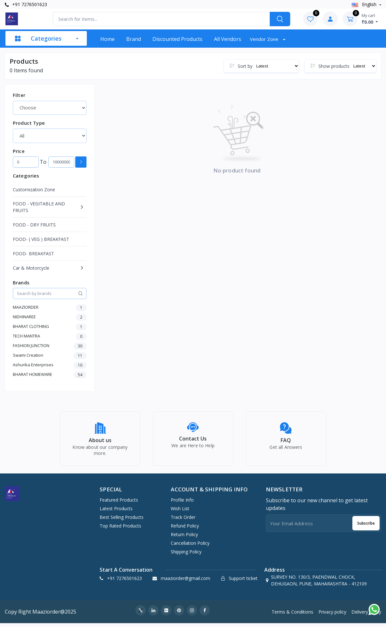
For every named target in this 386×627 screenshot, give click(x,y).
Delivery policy (366, 615)
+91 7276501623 (26, 4)
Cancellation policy (190, 547)
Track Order (183, 521)
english (365, 4)
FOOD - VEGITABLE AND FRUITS (39, 207)
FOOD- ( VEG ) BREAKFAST (41, 239)
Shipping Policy (186, 555)
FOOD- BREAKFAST (33, 253)
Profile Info (182, 503)
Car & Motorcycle (31, 268)
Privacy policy (332, 615)
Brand (133, 39)
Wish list (180, 512)
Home (107, 39)
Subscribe (366, 526)
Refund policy (185, 529)
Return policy (184, 538)
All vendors (227, 39)
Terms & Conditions (292, 615)
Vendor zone (265, 39)
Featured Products (119, 503)
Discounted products (177, 39)
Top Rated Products (120, 529)
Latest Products (116, 512)
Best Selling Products (122, 521)
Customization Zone (34, 190)
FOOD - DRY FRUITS (34, 225)
